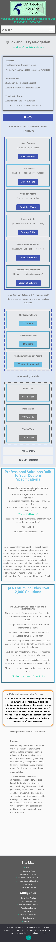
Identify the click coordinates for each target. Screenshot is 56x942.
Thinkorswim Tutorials (28, 901)
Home (28, 868)
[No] (52, 932)
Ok (28, 938)
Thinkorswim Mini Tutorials (28, 905)
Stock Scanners (28, 918)
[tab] (28, 117)
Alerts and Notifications (28, 915)
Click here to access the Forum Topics (28, 676)
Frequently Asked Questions (28, 881)
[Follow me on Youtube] (9, 30)
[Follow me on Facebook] (6, 30)
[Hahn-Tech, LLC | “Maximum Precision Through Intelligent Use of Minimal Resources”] (28, 8)
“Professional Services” (28, 514)
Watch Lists (28, 921)
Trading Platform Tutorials (28, 874)
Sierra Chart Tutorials (28, 898)
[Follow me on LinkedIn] (12, 30)
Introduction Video (28, 871)
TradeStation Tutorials (28, 908)
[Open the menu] (51, 29)
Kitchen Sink (28, 911)
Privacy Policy (28, 884)
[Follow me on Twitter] (3, 30)
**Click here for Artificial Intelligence (28, 47)
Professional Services (28, 888)
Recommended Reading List (28, 878)
